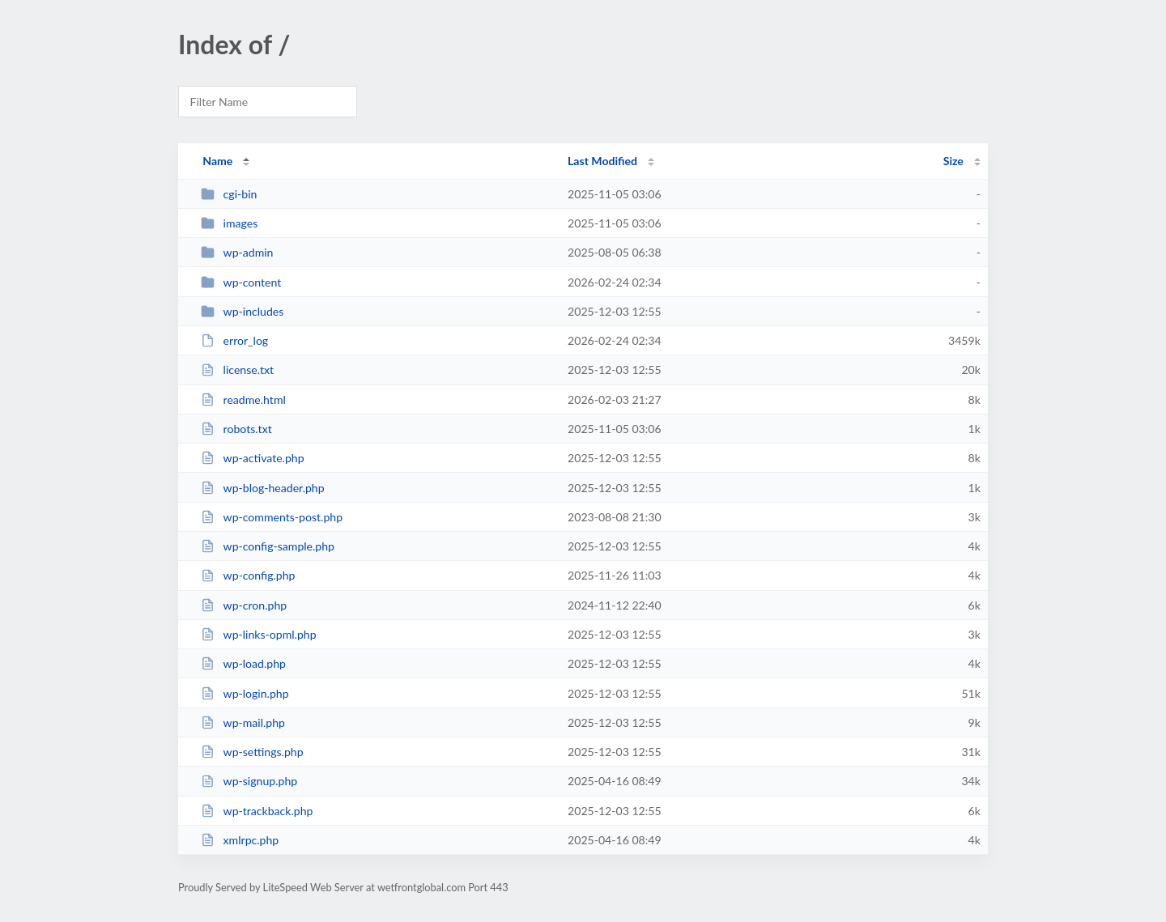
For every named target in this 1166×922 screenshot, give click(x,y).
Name (217, 161)
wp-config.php (248, 575)
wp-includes (242, 311)
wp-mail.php (243, 722)
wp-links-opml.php (258, 634)
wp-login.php (244, 693)
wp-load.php (243, 663)
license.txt (237, 369)
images (229, 223)
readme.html (243, 399)
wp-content (241, 282)
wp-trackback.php (257, 811)
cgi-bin (229, 194)
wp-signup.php (249, 781)
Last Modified (602, 161)
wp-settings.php (252, 751)
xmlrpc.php (240, 840)
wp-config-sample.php (267, 546)
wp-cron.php (244, 605)
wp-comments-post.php (272, 517)
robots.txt (236, 429)
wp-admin (237, 252)
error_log (234, 340)
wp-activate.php (252, 458)
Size (953, 161)
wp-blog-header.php (262, 488)
